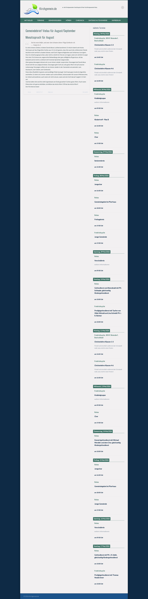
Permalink (85, 92)
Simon (29, 92)
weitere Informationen (101, 102)
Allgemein (50, 92)
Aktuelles (28, 20)
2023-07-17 (39, 92)
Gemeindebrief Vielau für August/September (51, 30)
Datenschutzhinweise (98, 20)
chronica (80, 20)
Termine (40, 20)
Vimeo (118, 7)
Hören (68, 20)
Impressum (116, 20)
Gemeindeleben (55, 20)
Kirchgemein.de (48, 8)
